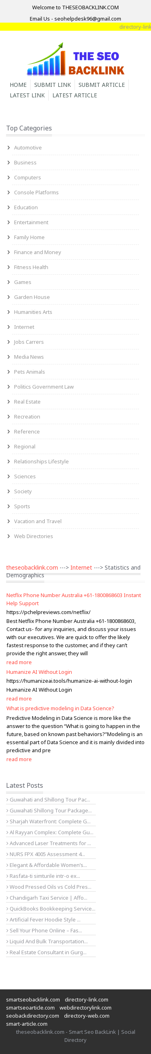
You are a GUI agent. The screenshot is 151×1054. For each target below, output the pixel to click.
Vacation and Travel (38, 521)
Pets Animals (29, 371)
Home (18, 84)
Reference (27, 431)
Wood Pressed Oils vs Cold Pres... (48, 886)
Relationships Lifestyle (41, 461)
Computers (27, 177)
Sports (22, 506)
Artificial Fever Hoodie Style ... (43, 919)
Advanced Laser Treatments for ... (48, 843)
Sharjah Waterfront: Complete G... (48, 821)
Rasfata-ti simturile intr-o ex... (43, 875)
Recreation (27, 416)
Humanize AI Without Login (39, 671)
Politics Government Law (44, 386)
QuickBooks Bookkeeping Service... (50, 908)
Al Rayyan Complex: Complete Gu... (49, 832)
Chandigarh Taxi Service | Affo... (46, 897)
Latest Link (27, 95)
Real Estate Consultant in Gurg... (46, 952)
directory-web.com (87, 1015)
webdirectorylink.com (86, 1007)
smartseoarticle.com (30, 1007)
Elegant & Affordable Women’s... (46, 865)
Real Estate (27, 401)
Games (22, 282)
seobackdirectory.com (32, 1015)
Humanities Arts (33, 312)
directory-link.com (86, 999)
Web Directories (33, 536)
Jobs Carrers (29, 341)
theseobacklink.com (32, 567)
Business (25, 162)
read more (19, 662)
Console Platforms (36, 192)
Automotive (28, 147)
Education (26, 207)
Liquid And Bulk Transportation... (47, 941)
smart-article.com (27, 1023)
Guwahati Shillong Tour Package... (49, 810)
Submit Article (102, 84)
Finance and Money (37, 252)
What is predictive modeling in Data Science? (60, 708)
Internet (24, 326)
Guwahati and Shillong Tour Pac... (48, 799)
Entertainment (31, 222)
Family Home (29, 237)
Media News (29, 356)
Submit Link (52, 84)
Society (23, 491)
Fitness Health (31, 267)
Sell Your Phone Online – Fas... (44, 930)
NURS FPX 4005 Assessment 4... (45, 854)
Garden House (32, 297)
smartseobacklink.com (33, 999)
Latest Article (74, 95)
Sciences (25, 476)
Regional (24, 446)
